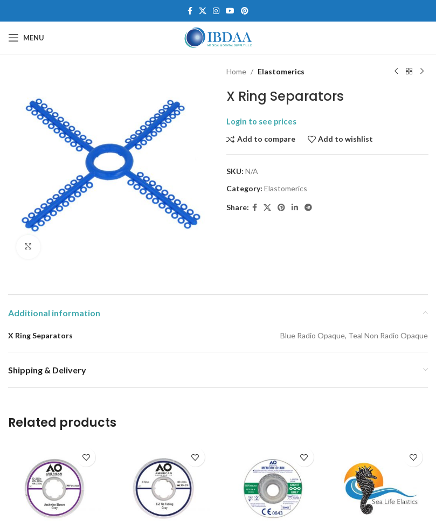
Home (236, 71)
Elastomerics (281, 71)
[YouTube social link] (230, 11)
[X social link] (203, 11)
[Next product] (421, 71)
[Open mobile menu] (26, 37)
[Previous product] (395, 71)
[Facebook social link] (190, 11)
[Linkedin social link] (294, 207)
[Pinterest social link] (245, 11)
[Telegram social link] (308, 207)
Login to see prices (261, 121)
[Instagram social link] (216, 11)
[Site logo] (218, 36)
